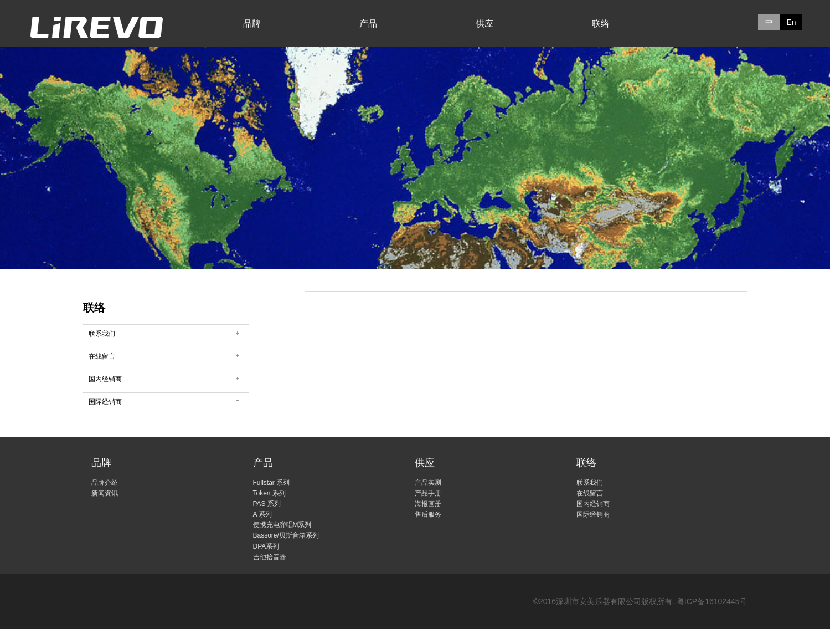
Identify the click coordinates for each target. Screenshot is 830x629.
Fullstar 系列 (271, 483)
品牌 (252, 23)
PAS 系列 (267, 504)
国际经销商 (105, 402)
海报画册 (428, 504)
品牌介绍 (104, 483)
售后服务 (428, 514)
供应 (484, 23)
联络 (601, 23)
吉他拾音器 (269, 557)
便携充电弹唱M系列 (282, 525)
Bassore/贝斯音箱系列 (286, 535)
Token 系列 (269, 493)
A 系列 (262, 514)
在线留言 (102, 356)
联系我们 (102, 333)
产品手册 (428, 493)
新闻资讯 (104, 493)
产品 (368, 23)
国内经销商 (105, 379)
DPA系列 (266, 546)
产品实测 (428, 483)
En (791, 22)
